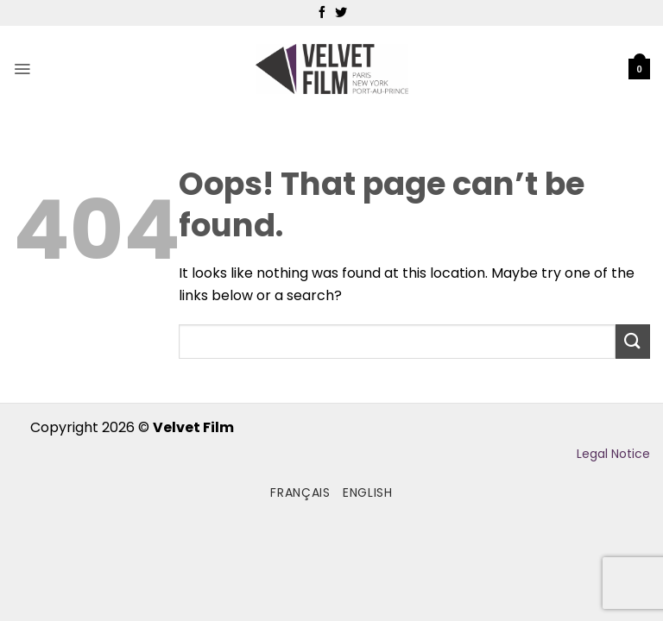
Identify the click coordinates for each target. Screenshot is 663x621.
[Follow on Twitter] (341, 13)
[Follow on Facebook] (322, 13)
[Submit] (633, 341)
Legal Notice (613, 453)
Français (300, 492)
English (367, 492)
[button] (22, 69)
